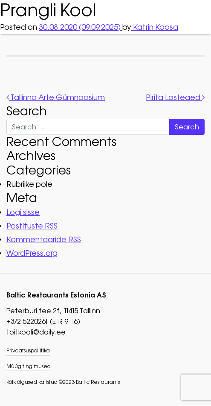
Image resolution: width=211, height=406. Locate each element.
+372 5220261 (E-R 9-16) (43, 321)
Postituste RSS (32, 225)
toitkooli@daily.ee (36, 332)
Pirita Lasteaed (175, 97)
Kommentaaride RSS (43, 239)
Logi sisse (23, 212)
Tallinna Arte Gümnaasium (55, 97)
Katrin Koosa (154, 27)
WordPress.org (32, 253)
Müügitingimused (28, 366)
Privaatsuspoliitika (28, 350)
